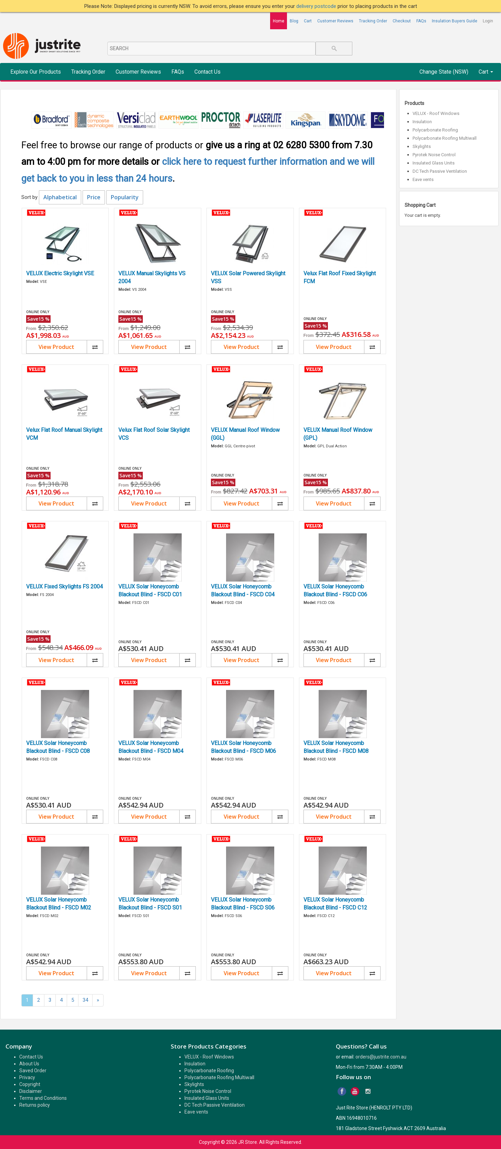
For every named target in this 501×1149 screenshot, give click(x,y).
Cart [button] (486, 72)
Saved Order (32, 1070)
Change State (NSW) (443, 72)
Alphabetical (60, 197)
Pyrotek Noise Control (434, 154)
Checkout (402, 21)
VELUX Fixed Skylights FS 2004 (64, 586)
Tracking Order (373, 21)
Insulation (422, 121)
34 (85, 1000)
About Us (29, 1063)
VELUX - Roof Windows (436, 113)
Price (93, 197)
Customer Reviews (335, 21)
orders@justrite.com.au (380, 1057)
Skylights (422, 146)
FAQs (421, 21)
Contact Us (207, 72)
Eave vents (423, 179)
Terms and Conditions (43, 1098)
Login (488, 21)
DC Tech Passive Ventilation (440, 171)
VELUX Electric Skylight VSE (60, 273)
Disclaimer (30, 1091)
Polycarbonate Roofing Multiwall (445, 138)
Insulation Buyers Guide (454, 21)
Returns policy (34, 1105)
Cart (308, 21)
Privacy (27, 1077)
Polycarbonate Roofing (435, 129)
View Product (56, 347)
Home (278, 21)
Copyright (29, 1084)
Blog (294, 21)
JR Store (247, 1142)
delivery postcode (317, 6)
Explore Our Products (35, 72)
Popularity (125, 197)
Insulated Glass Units (434, 163)
